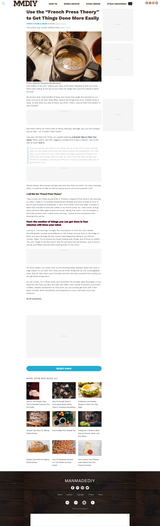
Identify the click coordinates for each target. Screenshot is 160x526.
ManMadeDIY (80, 480)
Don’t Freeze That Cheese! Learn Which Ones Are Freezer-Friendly (88, 462)
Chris (29, 24)
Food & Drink (41, 24)
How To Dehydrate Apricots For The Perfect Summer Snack (62, 462)
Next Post (64, 368)
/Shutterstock (55, 83)
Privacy (91, 494)
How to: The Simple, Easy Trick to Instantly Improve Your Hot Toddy (38, 404)
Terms (100, 494)
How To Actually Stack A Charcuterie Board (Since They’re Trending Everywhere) (64, 404)
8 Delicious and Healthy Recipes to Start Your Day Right (88, 404)
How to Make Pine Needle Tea (64, 430)
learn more (65, 28)
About (60, 494)
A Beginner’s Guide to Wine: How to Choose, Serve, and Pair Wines (89, 433)
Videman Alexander (40, 83)
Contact (69, 494)
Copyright (80, 494)
